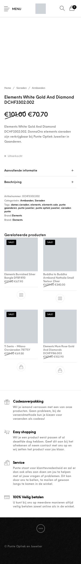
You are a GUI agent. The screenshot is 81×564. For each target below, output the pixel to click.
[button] (21, 367)
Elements (17, 216)
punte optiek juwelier (48, 208)
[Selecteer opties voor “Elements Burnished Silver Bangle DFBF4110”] (21, 295)
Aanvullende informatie (20, 170)
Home (7, 88)
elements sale (50, 205)
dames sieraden (20, 205)
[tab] (40, 170)
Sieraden (21, 88)
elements (35, 205)
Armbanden (38, 88)
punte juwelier (26, 208)
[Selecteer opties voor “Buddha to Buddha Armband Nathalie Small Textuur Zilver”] (60, 298)
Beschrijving (13, 182)
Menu (16, 9)
